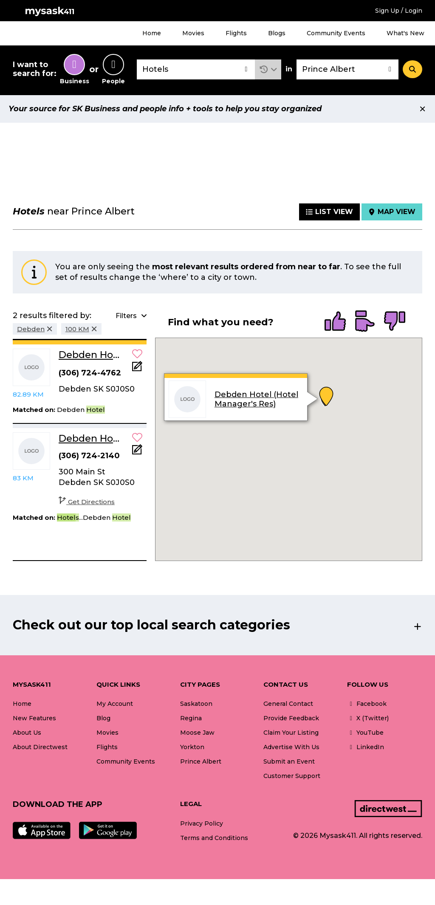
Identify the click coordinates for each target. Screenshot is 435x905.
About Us (27, 732)
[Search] (412, 69)
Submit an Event (289, 761)
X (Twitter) (368, 718)
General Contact (288, 704)
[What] (196, 69)
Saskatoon (196, 704)
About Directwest (40, 747)
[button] (268, 69)
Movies (193, 33)
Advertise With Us (291, 747)
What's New (405, 33)
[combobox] (196, 69)
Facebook (367, 704)
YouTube (365, 732)
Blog (103, 718)
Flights (236, 33)
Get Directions (87, 502)
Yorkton (192, 747)
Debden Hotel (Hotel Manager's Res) (256, 399)
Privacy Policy (201, 823)
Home (151, 33)
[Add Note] (137, 369)
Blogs (276, 33)
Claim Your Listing (291, 732)
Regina (191, 718)
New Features (34, 718)
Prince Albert (200, 761)
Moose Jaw (197, 732)
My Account (114, 704)
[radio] (335, 322)
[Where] (347, 69)
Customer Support (291, 776)
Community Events (336, 33)
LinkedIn (365, 747)
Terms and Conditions (214, 838)
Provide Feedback (291, 718)
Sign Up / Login (398, 10)
